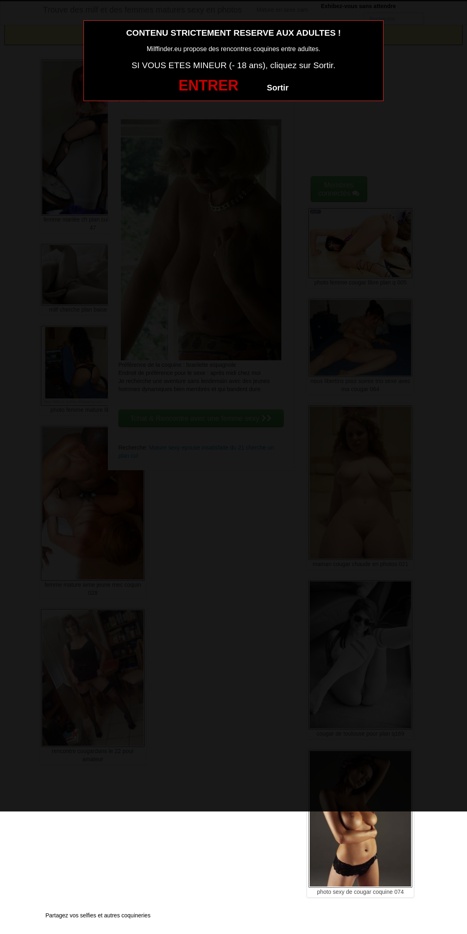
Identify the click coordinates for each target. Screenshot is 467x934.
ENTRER (208, 85)
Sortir (277, 87)
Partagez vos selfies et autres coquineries (97, 915)
